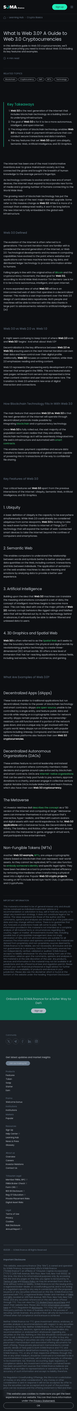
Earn (8, 1090)
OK (38, 1405)
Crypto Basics (35, 17)
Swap (8, 1082)
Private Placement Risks (18, 1198)
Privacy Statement (44, 1400)
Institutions (11, 1110)
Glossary (10, 1145)
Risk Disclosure (13, 1225)
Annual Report (14, 1229)
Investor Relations (15, 1164)
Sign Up (9, 1130)
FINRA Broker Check (16, 1183)
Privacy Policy (29, 1281)
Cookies (10, 1221)
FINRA (70, 1294)
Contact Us (11, 1168)
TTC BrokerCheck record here (50, 1302)
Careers (10, 1160)
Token (9, 1079)
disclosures (37, 1307)
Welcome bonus (14, 1102)
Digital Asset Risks (14, 1202)
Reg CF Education (15, 1194)
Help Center (13, 1133)
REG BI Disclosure (15, 1191)
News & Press (12, 1141)
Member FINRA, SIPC (16, 1179)
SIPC (10, 1297)
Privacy (9, 1217)
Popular (9, 1118)
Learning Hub (16, 17)
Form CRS (11, 1187)
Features (10, 1075)
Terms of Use (12, 1214)
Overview (10, 1156)
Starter (9, 1086)
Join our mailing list (18, 1063)
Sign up (60, 7)
